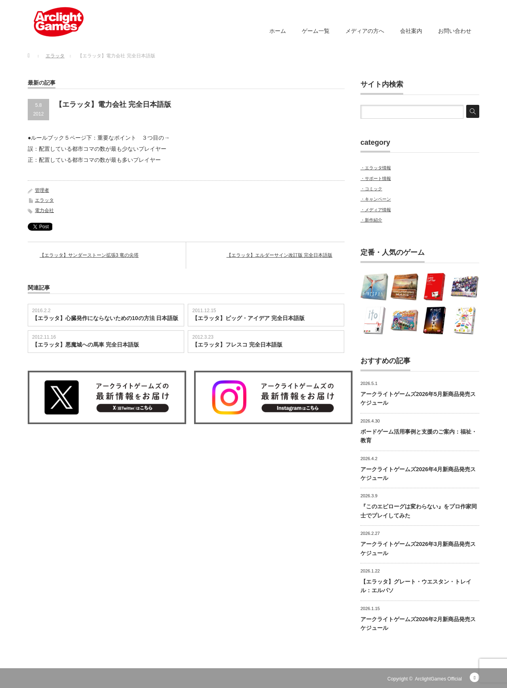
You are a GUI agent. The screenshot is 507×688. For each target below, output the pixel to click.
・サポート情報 (375, 178)
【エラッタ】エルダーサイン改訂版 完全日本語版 (279, 255)
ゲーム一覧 (316, 31)
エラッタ (44, 200)
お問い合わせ (454, 31)
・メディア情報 (375, 209)
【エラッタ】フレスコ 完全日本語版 (237, 344)
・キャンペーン (375, 199)
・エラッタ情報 (375, 167)
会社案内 (411, 31)
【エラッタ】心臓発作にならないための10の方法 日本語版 (105, 318)
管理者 (42, 190)
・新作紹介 (371, 220)
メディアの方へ (364, 31)
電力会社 (44, 210)
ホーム (277, 31)
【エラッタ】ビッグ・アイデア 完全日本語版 (248, 318)
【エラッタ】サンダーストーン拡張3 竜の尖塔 (89, 255)
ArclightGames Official (438, 679)
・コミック (371, 188)
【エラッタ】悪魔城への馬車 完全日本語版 (85, 344)
